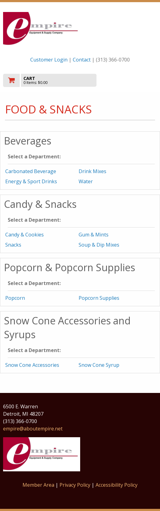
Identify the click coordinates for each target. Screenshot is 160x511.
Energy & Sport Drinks (31, 181)
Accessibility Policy (116, 484)
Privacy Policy (75, 484)
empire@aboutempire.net (33, 428)
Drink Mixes (92, 171)
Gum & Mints (94, 234)
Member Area (38, 484)
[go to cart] (57, 80)
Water (86, 181)
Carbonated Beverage (30, 171)
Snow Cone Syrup (99, 365)
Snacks (13, 244)
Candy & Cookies (24, 234)
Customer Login (49, 59)
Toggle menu (134, 80)
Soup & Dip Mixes (99, 244)
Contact (82, 59)
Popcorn (15, 298)
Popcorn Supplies (99, 298)
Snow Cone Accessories (32, 365)
